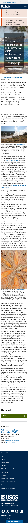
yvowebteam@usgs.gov (12, 440)
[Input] (17, 6)
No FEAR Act (4, 472)
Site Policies (4, 459)
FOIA (2, 456)
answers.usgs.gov (6, 518)
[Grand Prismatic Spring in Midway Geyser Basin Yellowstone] (14, 50)
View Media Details (20, 144)
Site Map (3, 465)
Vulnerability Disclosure (7, 478)
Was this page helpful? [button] (14, 521)
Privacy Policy (5, 462)
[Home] (5, 7)
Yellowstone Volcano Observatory (12, 77)
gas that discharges (12, 160)
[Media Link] (14, 135)
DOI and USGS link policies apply (10, 469)
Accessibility (4, 453)
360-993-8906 (10, 442)
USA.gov (3, 475)
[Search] (20, 6)
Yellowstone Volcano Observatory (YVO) (10, 431)
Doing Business (5, 485)
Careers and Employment (8, 481)
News (7, 38)
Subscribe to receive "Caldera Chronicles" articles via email (14, 63)
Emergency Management (8, 488)
